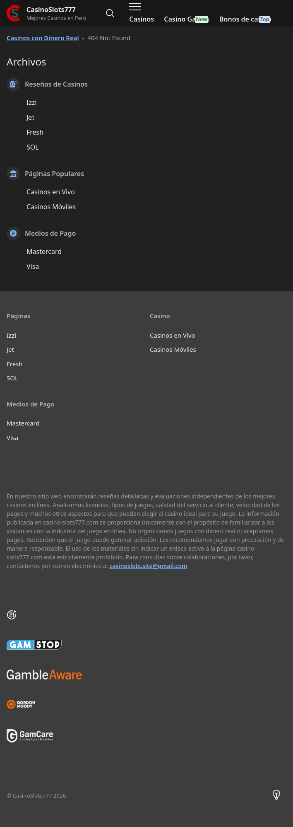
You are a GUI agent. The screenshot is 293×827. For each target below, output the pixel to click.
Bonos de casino (245, 19)
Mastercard (44, 251)
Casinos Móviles (51, 206)
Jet (30, 117)
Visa (32, 266)
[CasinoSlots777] (46, 13)
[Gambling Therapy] (146, 704)
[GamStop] (146, 645)
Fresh (34, 132)
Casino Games (186, 19)
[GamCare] (30, 740)
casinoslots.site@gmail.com (148, 566)
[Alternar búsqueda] (110, 13)
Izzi (31, 102)
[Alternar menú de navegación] (135, 6)
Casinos (141, 19)
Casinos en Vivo (50, 191)
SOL (32, 147)
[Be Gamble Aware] (146, 674)
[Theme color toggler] (276, 796)
